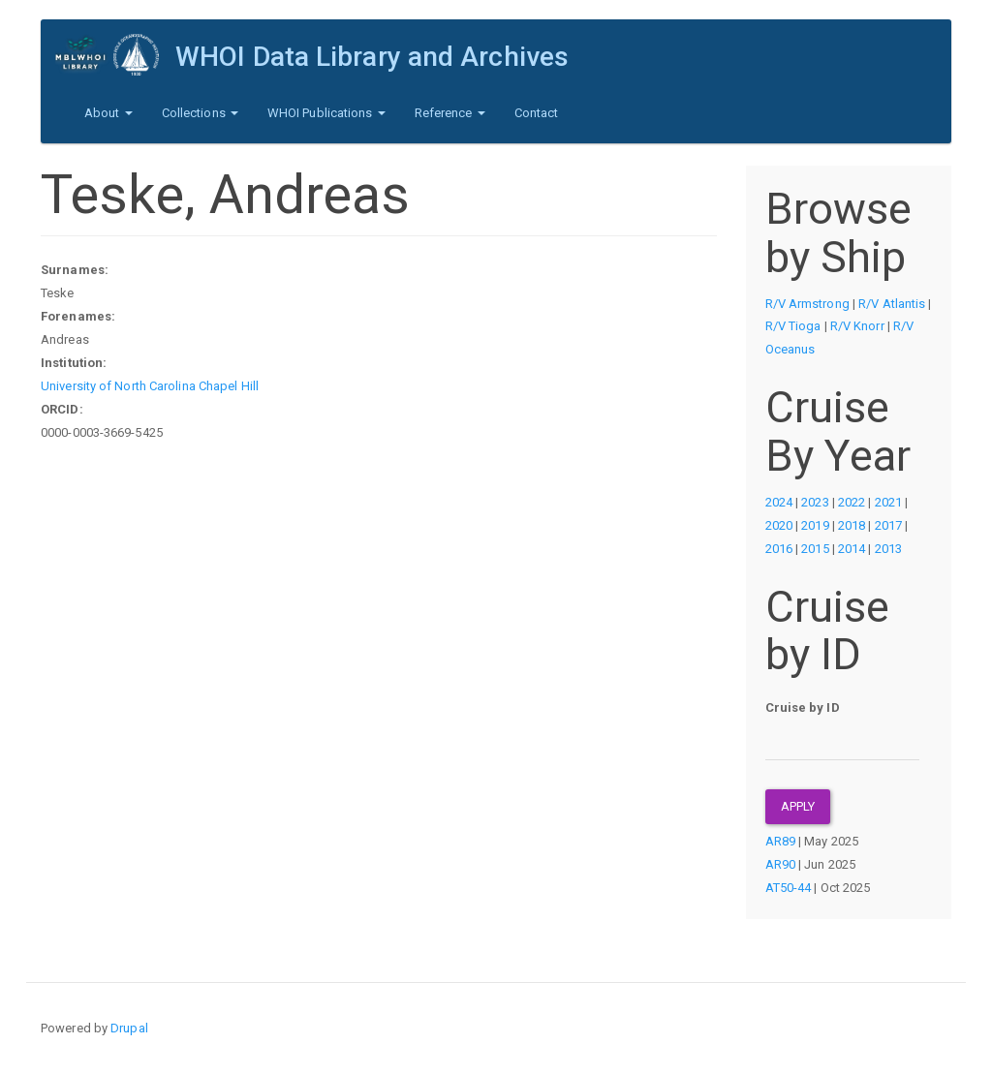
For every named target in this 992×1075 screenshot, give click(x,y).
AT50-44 (788, 887)
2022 (851, 502)
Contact (536, 113)
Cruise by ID (802, 707)
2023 (814, 502)
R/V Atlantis (891, 303)
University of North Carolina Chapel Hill (150, 386)
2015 (814, 548)
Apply (798, 806)
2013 (888, 548)
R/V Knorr (857, 326)
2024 (778, 502)
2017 (888, 525)
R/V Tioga (793, 326)
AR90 (780, 864)
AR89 (780, 841)
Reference (450, 113)
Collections (200, 113)
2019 (814, 525)
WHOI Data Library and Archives (372, 57)
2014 (851, 548)
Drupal (129, 1028)
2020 (778, 525)
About (108, 113)
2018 (851, 525)
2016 (778, 548)
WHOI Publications (326, 113)
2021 (888, 502)
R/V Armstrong (807, 303)
